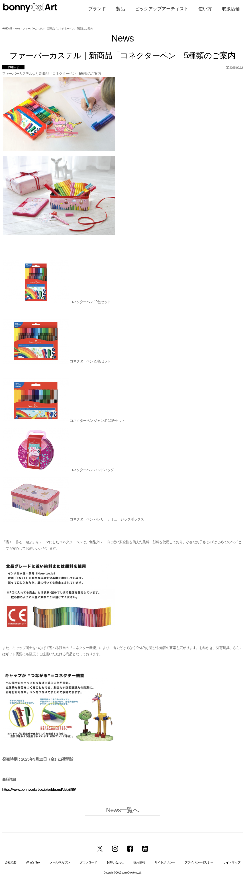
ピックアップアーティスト (161, 8)
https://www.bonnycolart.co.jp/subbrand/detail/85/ (39, 789)
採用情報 (139, 862)
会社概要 (10, 862)
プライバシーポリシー (198, 862)
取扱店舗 (231, 8)
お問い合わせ (115, 862)
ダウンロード (88, 862)
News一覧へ (122, 810)
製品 (120, 8)
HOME (8, 28)
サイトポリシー (165, 862)
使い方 (205, 8)
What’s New (33, 862)
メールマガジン (60, 862)
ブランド (97, 8)
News (17, 28)
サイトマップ (231, 862)
